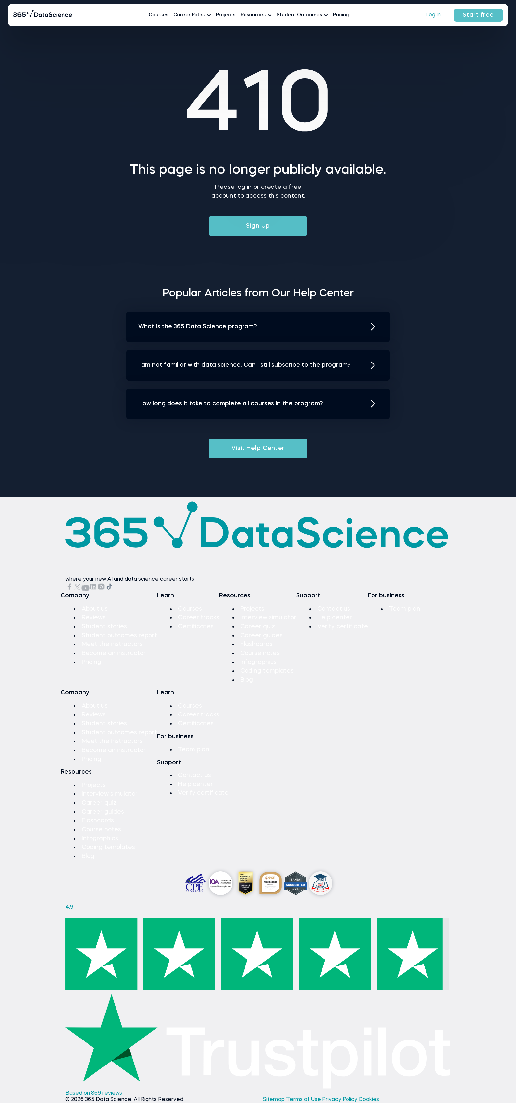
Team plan (404, 609)
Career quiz (257, 627)
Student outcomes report (119, 636)
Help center (334, 618)
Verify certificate (342, 627)
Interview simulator (268, 618)
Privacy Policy (340, 1099)
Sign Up (258, 226)
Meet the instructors (112, 644)
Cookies (369, 1099)
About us (95, 609)
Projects (225, 15)
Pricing (341, 15)
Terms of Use (304, 1099)
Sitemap (274, 1099)
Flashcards (256, 644)
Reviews (94, 618)
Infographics (258, 662)
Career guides (261, 636)
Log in (433, 15)
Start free (478, 15)
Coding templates (267, 671)
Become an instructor (114, 653)
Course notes (260, 653)
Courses (158, 15)
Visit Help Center (258, 448)
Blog (246, 680)
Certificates (196, 627)
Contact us (333, 609)
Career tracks (198, 618)
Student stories (104, 627)
